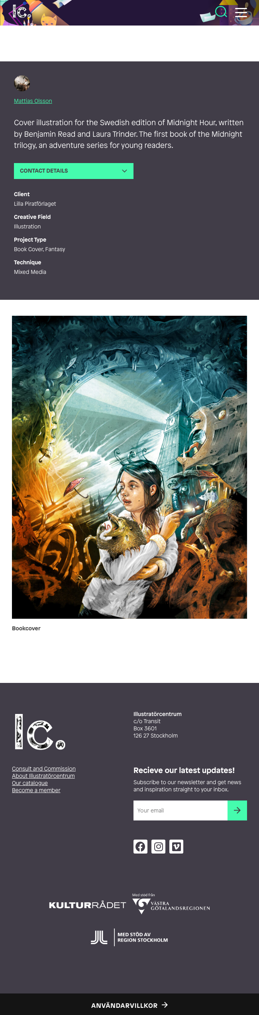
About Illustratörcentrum (43, 776)
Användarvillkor (124, 1005)
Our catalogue (30, 783)
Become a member (36, 790)
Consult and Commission (44, 769)
